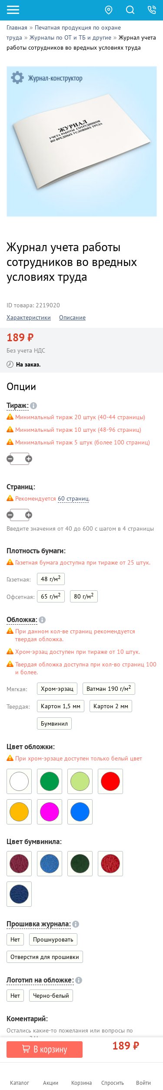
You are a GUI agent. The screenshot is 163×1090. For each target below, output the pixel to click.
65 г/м (51, 595)
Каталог (19, 1083)
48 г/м (51, 578)
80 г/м (84, 595)
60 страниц (73, 498)
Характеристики (29, 317)
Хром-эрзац (57, 689)
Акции (50, 1083)
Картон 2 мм (110, 706)
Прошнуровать (53, 939)
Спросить (112, 1083)
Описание (72, 317)
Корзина (81, 1083)
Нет (15, 939)
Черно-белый (51, 995)
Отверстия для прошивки (44, 957)
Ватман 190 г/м (108, 688)
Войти (143, 1083)
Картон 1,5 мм (60, 706)
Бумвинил (54, 723)
